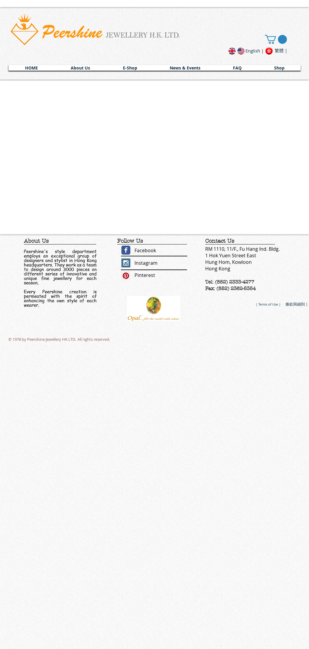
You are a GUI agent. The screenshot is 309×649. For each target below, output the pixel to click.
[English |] (254, 51)
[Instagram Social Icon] (125, 262)
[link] (276, 39)
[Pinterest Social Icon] (125, 275)
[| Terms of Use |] (268, 304)
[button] (80, 68)
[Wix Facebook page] (125, 250)
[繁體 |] (281, 51)
